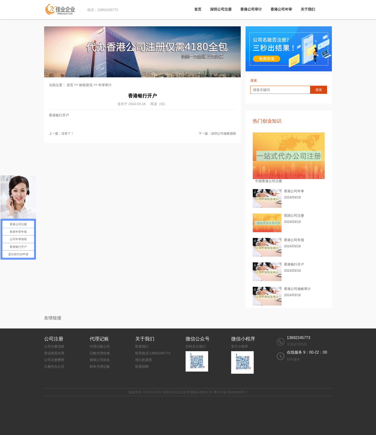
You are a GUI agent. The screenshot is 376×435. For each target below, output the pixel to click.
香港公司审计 (251, 9)
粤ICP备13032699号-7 (230, 392)
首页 (197, 9)
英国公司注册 (294, 215)
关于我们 (308, 9)
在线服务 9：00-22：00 (307, 352)
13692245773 (298, 338)
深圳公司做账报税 (223, 133)
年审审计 (105, 85)
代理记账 (99, 338)
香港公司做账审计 (297, 289)
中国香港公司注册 (268, 181)
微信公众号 (198, 338)
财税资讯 (86, 85)
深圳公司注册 (221, 9)
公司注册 (53, 338)
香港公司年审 (281, 9)
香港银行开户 (294, 264)
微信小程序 (243, 338)
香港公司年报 (294, 240)
